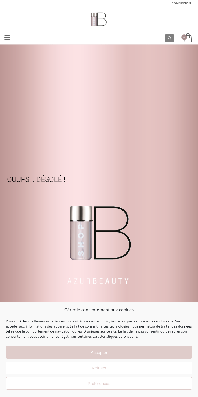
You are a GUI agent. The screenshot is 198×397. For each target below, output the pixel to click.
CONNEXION (181, 3)
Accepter (99, 352)
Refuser (99, 368)
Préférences (99, 383)
